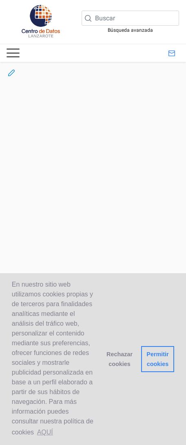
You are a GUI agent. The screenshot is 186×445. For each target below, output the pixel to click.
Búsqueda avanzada (130, 30)
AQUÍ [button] (45, 432)
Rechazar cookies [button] (119, 359)
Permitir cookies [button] (157, 359)
